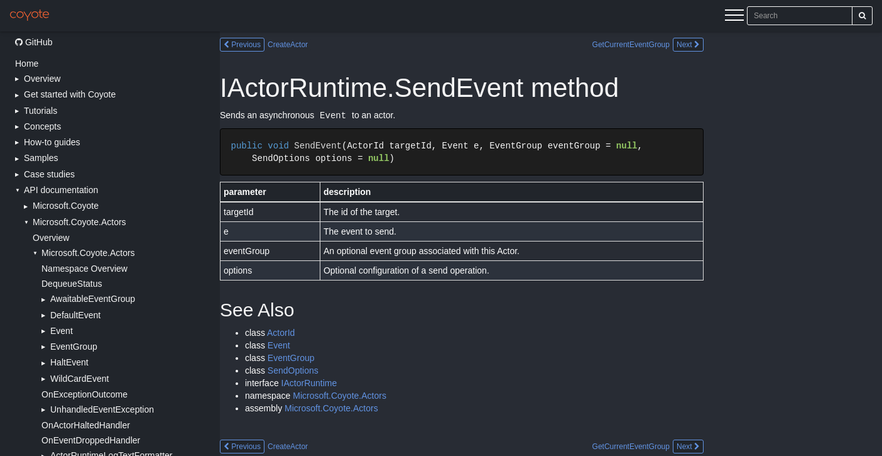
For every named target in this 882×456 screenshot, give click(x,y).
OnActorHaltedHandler (85, 425)
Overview (51, 238)
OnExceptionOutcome (84, 394)
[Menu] (734, 17)
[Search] (862, 15)
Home (26, 63)
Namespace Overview (84, 269)
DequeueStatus (71, 284)
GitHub (33, 42)
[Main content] (551, 243)
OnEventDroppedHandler (90, 440)
